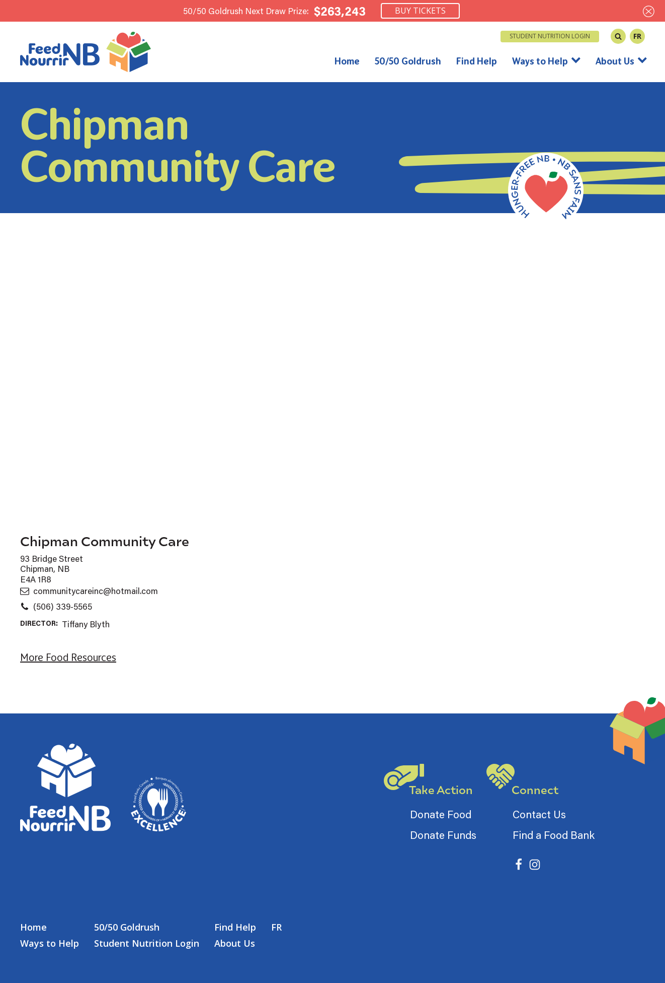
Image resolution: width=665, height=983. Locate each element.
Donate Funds (443, 835)
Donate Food (440, 814)
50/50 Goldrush (408, 61)
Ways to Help (546, 61)
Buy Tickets (420, 10)
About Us (621, 61)
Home (347, 61)
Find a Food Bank (554, 835)
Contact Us (539, 814)
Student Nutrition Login (550, 36)
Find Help (476, 61)
